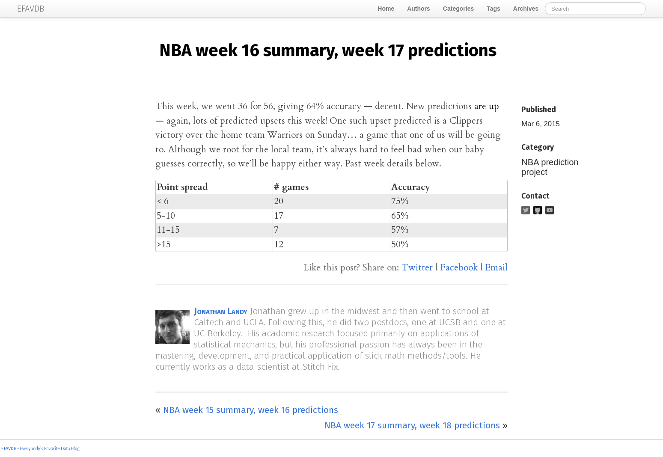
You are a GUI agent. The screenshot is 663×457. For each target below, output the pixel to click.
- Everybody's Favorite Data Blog (48, 448)
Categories (458, 8)
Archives (525, 8)
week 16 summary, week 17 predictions (328, 50)
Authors (418, 8)
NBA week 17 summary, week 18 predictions (412, 425)
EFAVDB (8, 448)
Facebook (459, 267)
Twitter (417, 267)
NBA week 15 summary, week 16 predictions (250, 409)
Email (496, 267)
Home (386, 8)
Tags (493, 8)
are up (486, 106)
